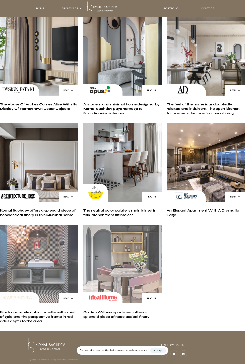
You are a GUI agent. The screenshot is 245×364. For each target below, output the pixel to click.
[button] (71, 8)
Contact (207, 8)
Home (40, 8)
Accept (158, 350)
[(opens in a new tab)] (39, 64)
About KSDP (71, 8)
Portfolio (171, 8)
